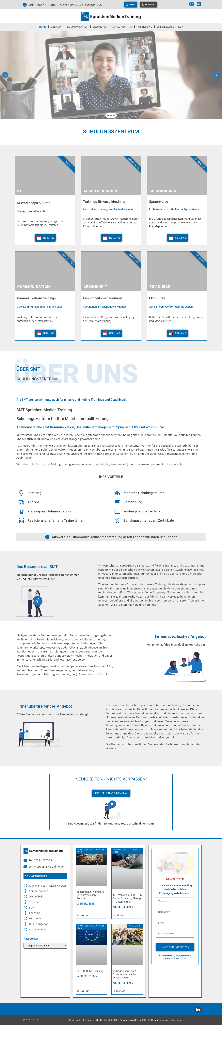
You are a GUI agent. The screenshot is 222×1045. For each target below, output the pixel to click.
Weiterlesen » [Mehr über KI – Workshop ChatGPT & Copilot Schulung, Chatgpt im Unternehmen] (122, 907)
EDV (180, 26)
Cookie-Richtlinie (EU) (107, 1020)
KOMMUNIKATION (77, 26)
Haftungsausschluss (158, 1020)
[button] (5, 75)
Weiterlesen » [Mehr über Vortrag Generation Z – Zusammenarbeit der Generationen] (122, 983)
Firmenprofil (75, 1020)
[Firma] (175, 923)
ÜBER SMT (57, 26)
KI (131, 26)
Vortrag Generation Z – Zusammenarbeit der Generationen (125, 974)
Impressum (176, 1020)
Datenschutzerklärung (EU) (133, 1020)
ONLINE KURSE (165, 26)
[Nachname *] (175, 912)
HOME (42, 26)
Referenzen (88, 1020)
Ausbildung (144, 26)
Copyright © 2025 (29, 1019)
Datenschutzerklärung (178, 958)
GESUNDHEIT (100, 26)
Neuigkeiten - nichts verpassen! (111, 779)
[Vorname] (175, 901)
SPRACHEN (119, 26)
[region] (111, 75)
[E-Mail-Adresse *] (175, 934)
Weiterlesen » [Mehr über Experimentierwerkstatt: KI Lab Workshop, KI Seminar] (87, 903)
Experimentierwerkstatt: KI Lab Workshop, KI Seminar (90, 895)
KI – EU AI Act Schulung (90, 971)
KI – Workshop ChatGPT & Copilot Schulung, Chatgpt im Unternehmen (127, 898)
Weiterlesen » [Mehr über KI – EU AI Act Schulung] (87, 976)
